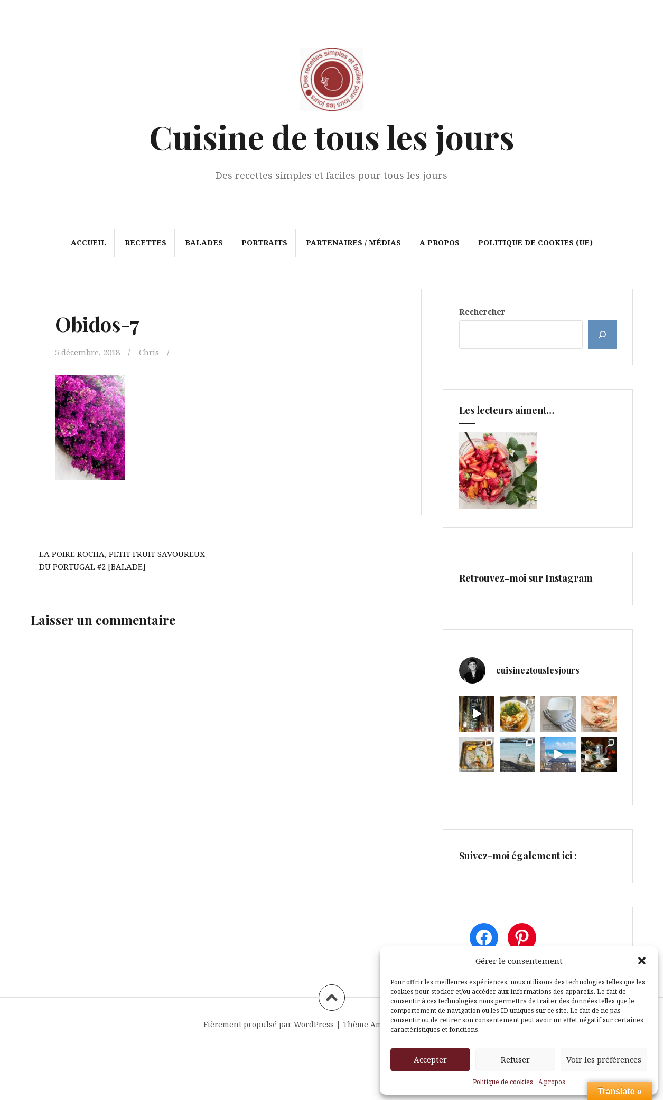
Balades (204, 243)
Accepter (430, 1059)
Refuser (515, 1059)
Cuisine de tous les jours (332, 136)
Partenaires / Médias (353, 243)
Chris (149, 352)
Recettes (145, 243)
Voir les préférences (603, 1059)
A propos (551, 1081)
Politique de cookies (503, 1081)
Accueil (88, 243)
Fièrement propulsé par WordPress (268, 1024)
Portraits (264, 243)
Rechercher (482, 311)
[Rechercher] (602, 334)
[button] (642, 960)
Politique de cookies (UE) (535, 243)
